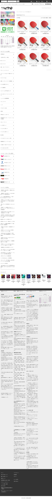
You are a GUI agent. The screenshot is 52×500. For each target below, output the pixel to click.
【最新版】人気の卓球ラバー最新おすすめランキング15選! (7, 191)
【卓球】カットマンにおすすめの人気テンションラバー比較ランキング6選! (7, 245)
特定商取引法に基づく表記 (5, 480)
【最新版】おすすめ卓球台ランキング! (7, 247)
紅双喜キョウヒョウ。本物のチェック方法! (8, 221)
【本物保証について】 (4, 397)
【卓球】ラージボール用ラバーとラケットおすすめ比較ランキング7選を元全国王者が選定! (7, 200)
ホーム (2, 472)
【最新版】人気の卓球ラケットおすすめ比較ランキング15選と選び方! (7, 194)
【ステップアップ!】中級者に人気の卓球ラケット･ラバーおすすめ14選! (8, 261)
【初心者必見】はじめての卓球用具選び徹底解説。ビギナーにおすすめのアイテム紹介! (7, 266)
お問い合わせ (16, 481)
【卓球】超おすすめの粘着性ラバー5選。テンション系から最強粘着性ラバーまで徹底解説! (7, 234)
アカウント (33, 1)
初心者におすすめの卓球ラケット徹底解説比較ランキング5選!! (7, 241)
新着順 (50, 17)
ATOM (4, 485)
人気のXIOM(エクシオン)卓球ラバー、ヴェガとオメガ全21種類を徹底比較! (8, 253)
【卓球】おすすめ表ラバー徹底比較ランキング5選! (7, 227)
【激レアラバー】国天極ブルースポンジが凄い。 (7, 205)
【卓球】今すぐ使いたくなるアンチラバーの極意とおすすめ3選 (7, 238)
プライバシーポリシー (4, 482)
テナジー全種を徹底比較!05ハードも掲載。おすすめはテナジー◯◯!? (7, 197)
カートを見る (16, 479)
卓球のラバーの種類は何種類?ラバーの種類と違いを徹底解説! (7, 224)
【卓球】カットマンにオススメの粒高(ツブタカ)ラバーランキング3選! (7, 231)
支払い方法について (4, 474)
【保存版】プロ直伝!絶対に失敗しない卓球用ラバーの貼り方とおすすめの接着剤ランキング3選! (8, 216)
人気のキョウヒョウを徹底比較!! (6, 255)
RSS (2, 485)
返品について (3, 478)
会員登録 (38, 1)
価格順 (46, 17)
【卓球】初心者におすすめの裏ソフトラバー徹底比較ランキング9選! (7, 212)
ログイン (43, 1)
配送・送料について (4, 476)
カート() (48, 1)
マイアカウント (16, 472)
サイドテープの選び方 (4, 263)
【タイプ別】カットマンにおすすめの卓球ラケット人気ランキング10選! (7, 250)
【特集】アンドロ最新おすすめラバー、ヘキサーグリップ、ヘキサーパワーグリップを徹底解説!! (7, 208)
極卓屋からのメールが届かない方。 (6, 219)
